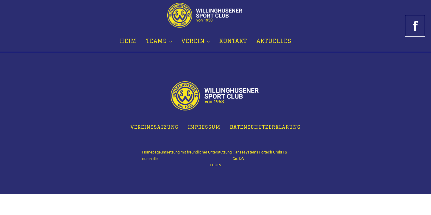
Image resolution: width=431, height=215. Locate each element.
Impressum (204, 127)
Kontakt (233, 41)
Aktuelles (274, 41)
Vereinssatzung (154, 127)
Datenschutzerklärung (265, 127)
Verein (193, 41)
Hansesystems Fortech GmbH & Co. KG (260, 155)
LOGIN (215, 165)
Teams (156, 41)
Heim (128, 41)
